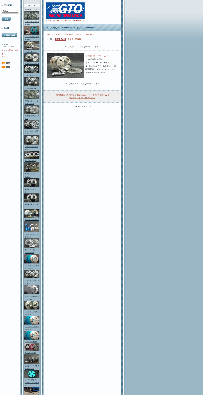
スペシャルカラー (31, 341)
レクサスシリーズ (31, 88)
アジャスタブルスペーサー (62, 34)
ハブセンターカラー (32, 220)
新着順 (78, 39)
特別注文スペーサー (32, 9)
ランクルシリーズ (31, 75)
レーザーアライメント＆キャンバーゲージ (32, 382)
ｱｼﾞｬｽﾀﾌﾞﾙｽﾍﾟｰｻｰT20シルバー (97, 56)
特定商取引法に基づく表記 (65, 95)
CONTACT (78, 20)
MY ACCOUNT (67, 20)
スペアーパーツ (30, 353)
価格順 (70, 39)
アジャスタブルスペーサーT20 (83, 34)
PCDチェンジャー (31, 52)
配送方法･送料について (101, 95)
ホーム (49, 34)
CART (56, 20)
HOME (50, 20)
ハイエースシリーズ (32, 64)
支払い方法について (84, 95)
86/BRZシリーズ (30, 161)
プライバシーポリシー (77, 98)
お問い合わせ (90, 98)
